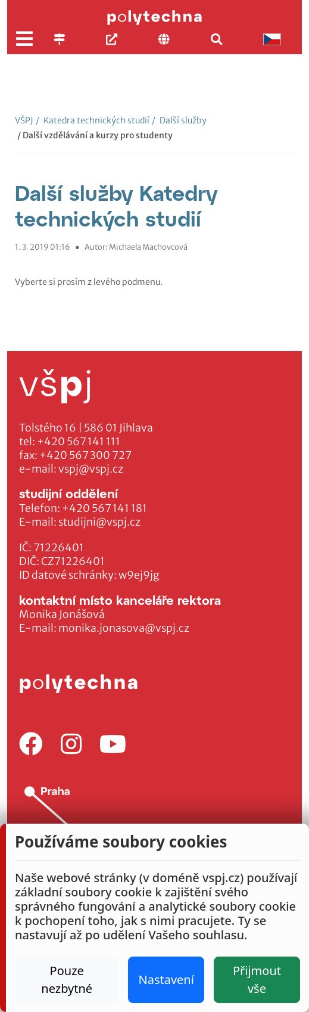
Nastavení (165, 979)
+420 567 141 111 (78, 441)
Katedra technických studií (92, 120)
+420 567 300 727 (85, 455)
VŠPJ (24, 120)
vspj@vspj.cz (90, 469)
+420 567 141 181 (104, 508)
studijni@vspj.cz (99, 522)
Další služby (179, 120)
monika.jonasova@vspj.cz (123, 628)
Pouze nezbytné (66, 980)
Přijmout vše (257, 980)
